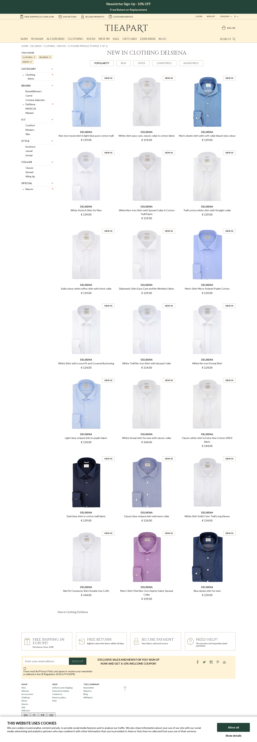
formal (29, 155)
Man (24, 39)
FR (42, 715)
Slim (28, 134)
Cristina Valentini (35, 100)
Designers (147, 39)
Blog (162, 39)
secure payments (92, 16)
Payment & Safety (60, 691)
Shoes (91, 39)
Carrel (29, 95)
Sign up (77, 661)
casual (29, 150)
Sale (116, 39)
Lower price (164, 63)
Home (24, 46)
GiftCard (129, 39)
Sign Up (211, 16)
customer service (121, 16)
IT (34, 715)
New (123, 63)
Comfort (30, 125)
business (31, 146)
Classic (29, 167)
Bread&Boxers (34, 91)
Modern (30, 129)
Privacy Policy (46, 671)
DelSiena (36, 46)
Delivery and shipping (62, 687)
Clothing (75, 39)
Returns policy (59, 697)
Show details (233, 735)
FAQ (54, 700)
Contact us (57, 694)
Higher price (191, 63)
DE (51, 715)
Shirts (31, 78)
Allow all (233, 727)
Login (199, 16)
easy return (67, 16)
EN (26, 715)
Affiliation (88, 697)
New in (104, 39)
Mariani (30, 112)
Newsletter (88, 687)
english (225, 16)
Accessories (55, 39)
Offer (141, 63)
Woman (37, 39)
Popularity (101, 63)
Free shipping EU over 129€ (37, 16)
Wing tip (30, 176)
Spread (29, 172)
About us (87, 691)
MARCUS (31, 108)
